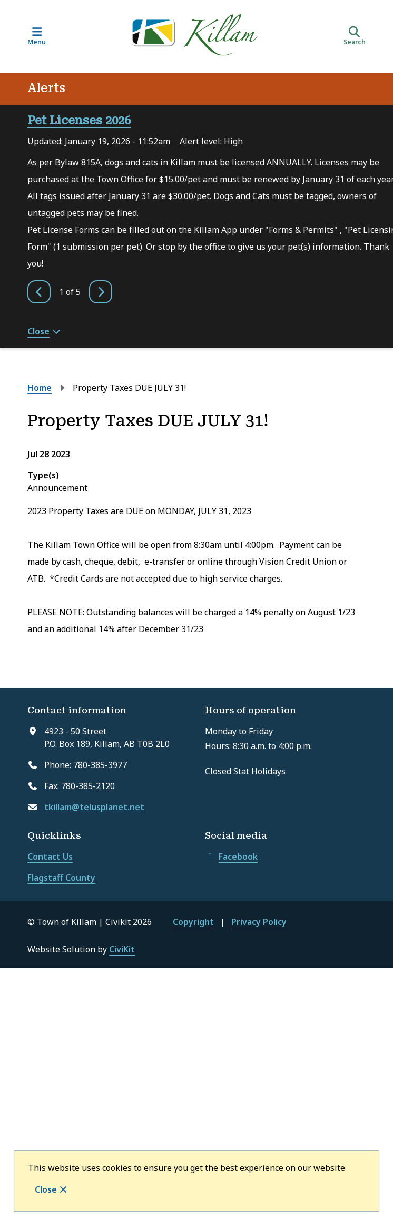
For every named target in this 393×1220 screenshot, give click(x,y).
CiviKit (122, 949)
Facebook (231, 856)
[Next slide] (100, 291)
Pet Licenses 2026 (79, 120)
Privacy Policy (259, 922)
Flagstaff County (61, 877)
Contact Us (50, 856)
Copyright (193, 922)
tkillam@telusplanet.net (94, 807)
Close (46, 1189)
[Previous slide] (39, 291)
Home (39, 387)
